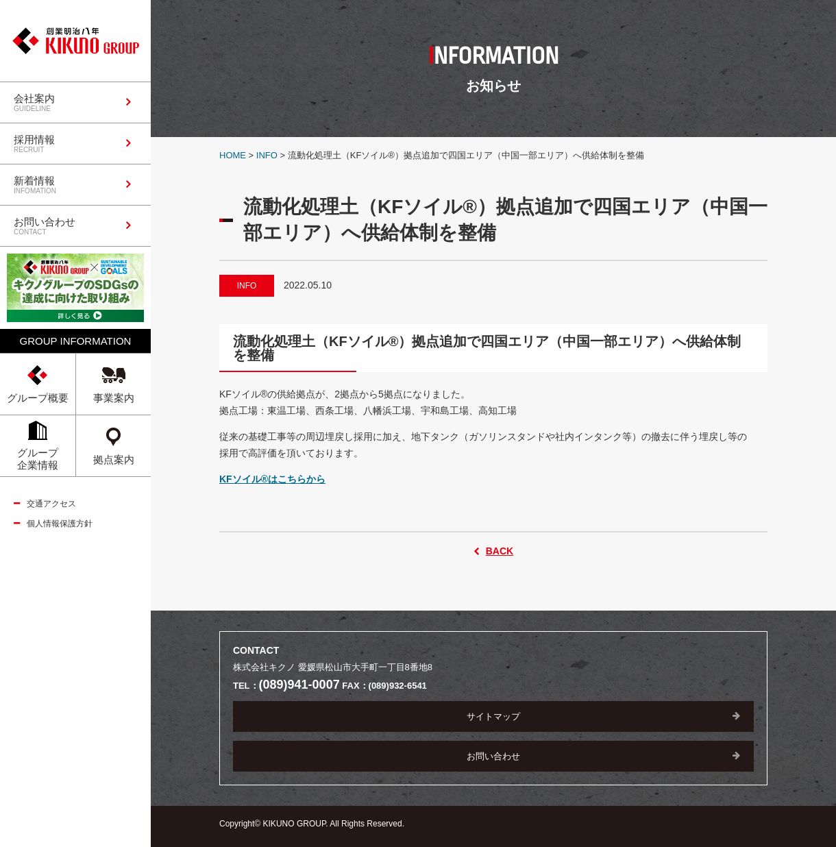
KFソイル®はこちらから (272, 479)
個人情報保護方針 (60, 523)
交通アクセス (51, 503)
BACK (499, 550)
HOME (232, 155)
